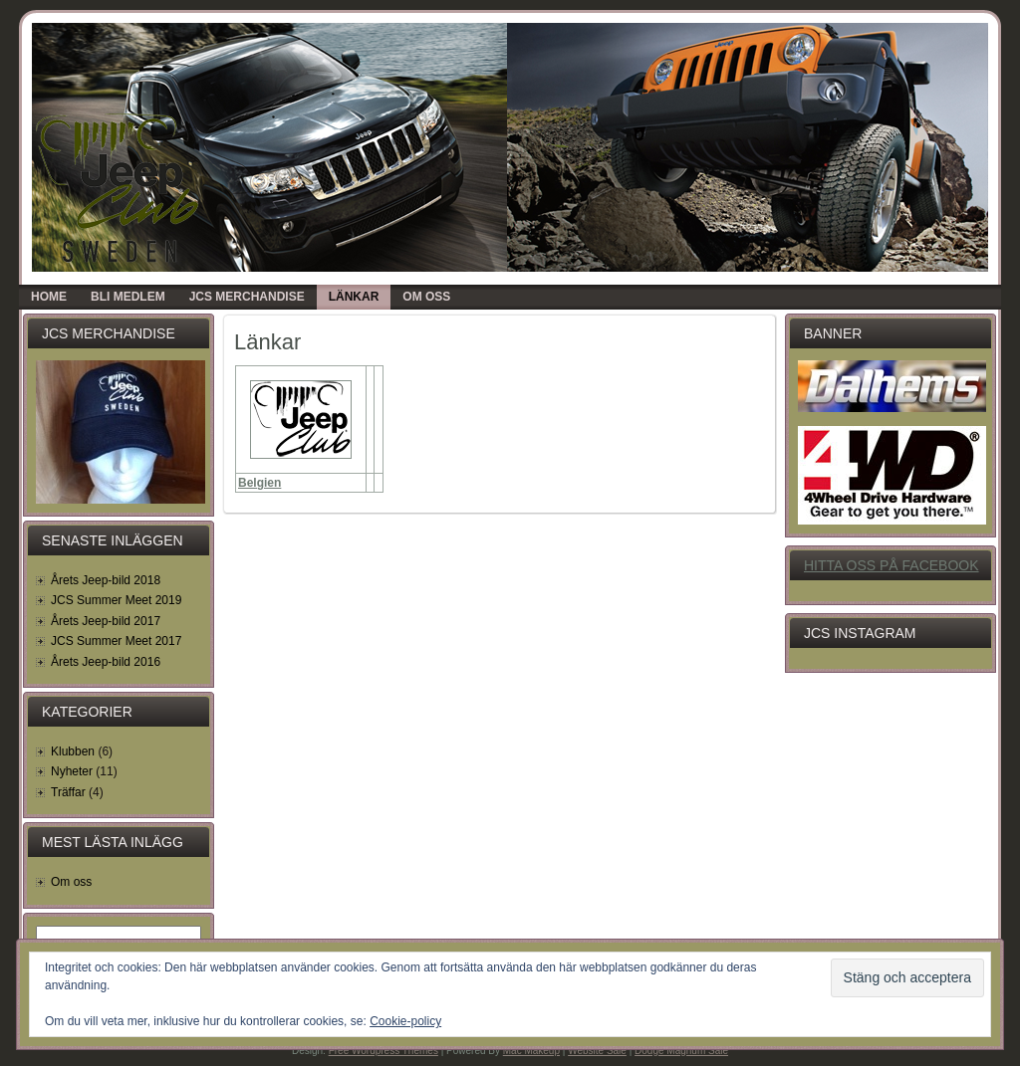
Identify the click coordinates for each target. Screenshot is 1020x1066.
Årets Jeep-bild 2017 (105, 621)
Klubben (73, 751)
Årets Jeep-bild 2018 (105, 580)
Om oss (71, 882)
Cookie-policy (405, 1021)
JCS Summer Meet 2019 (116, 600)
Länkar (267, 341)
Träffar (68, 792)
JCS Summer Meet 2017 (116, 641)
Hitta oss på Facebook (891, 565)
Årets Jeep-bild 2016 (105, 662)
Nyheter (72, 771)
